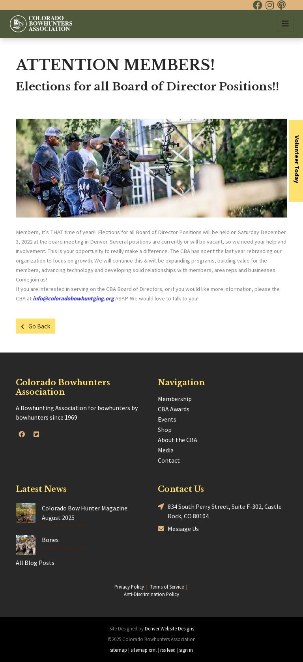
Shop (165, 429)
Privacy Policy (129, 586)
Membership (175, 399)
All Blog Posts (35, 562)
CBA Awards (173, 409)
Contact (169, 460)
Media (166, 450)
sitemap (118, 650)
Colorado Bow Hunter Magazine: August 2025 (85, 512)
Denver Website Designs (169, 628)
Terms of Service (167, 586)
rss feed (168, 650)
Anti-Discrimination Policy (151, 594)
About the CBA (177, 440)
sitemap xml (144, 650)
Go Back (35, 326)
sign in (186, 650)
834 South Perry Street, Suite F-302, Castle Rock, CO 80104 (220, 511)
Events (167, 419)
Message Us (178, 529)
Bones (50, 540)
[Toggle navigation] (285, 24)
